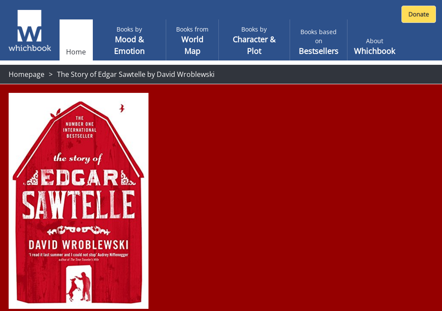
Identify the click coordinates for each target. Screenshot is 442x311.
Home (76, 52)
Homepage (26, 74)
